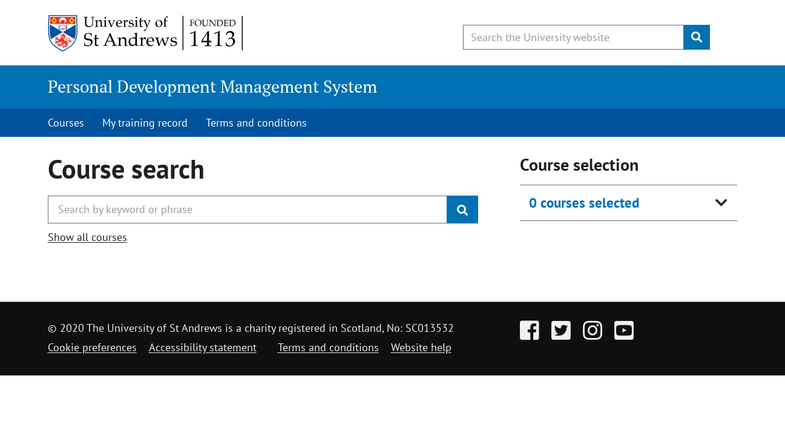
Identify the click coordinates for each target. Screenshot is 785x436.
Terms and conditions (256, 123)
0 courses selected (584, 202)
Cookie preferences (92, 347)
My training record (145, 123)
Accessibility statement (203, 347)
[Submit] (696, 37)
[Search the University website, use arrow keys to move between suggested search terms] (573, 37)
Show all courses (87, 237)
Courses (66, 123)
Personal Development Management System (212, 86)
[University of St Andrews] (146, 33)
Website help (421, 347)
